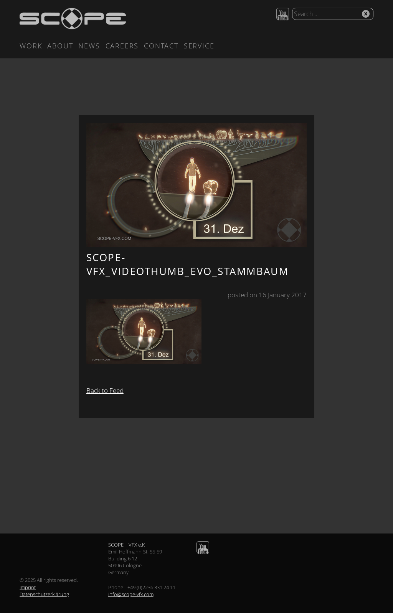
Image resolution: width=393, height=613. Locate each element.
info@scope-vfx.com (131, 594)
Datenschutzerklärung (44, 594)
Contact (161, 45)
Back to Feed (105, 390)
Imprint (28, 587)
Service (199, 45)
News (89, 45)
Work (31, 45)
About (60, 45)
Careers (122, 45)
